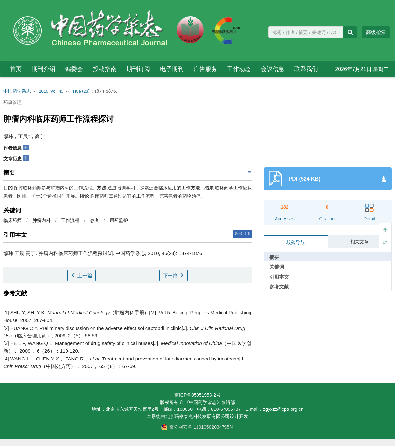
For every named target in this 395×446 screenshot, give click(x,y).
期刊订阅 (138, 69)
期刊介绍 (43, 69)
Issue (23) (80, 91)
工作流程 (70, 220)
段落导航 (295, 242)
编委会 (74, 69)
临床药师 (12, 220)
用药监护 (119, 220)
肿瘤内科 (41, 220)
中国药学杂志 (17, 91)
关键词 (276, 267)
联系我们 (306, 69)
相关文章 (359, 241)
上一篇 (81, 275)
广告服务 (205, 69)
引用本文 (279, 277)
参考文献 (279, 286)
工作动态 (239, 69)
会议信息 (272, 69)
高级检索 (376, 32)
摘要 (274, 257)
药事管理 (12, 102)
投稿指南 (105, 69)
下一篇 (173, 275)
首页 (16, 69)
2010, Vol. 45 (51, 91)
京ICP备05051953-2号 (197, 395)
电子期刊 (172, 69)
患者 (94, 220)
